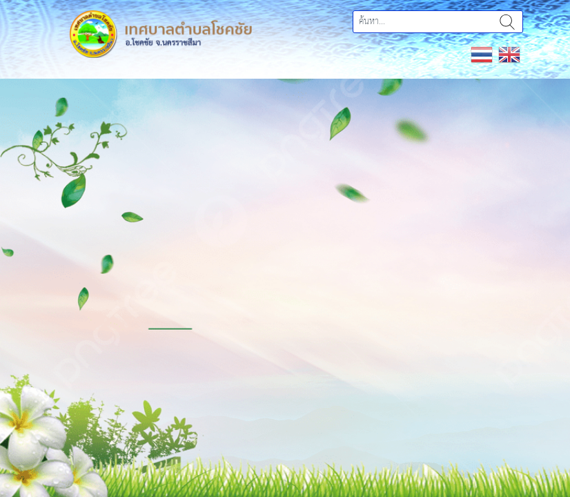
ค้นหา (507, 21)
